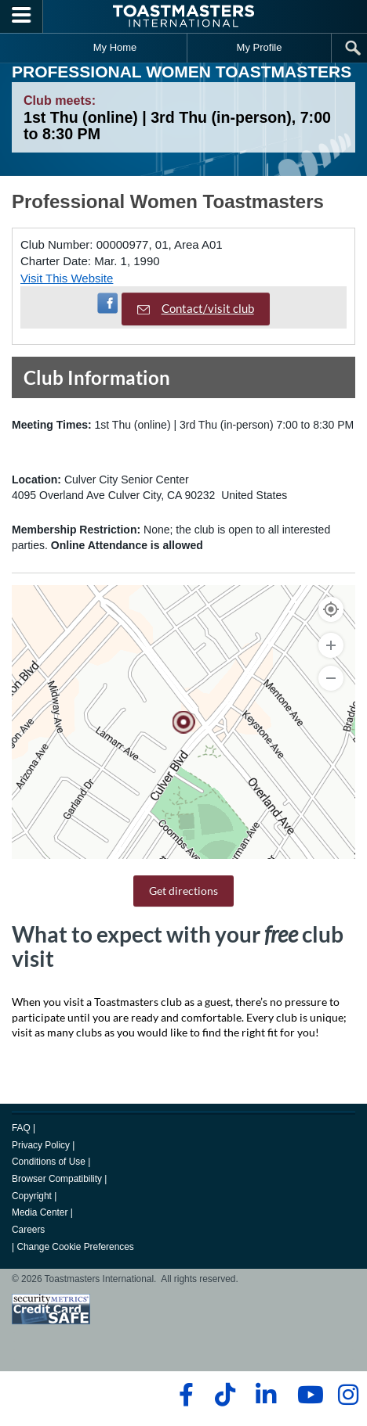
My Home (115, 47)
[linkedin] (265, 1394)
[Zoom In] (330, 645)
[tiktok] (224, 1394)
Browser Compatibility (57, 1178)
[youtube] (307, 1394)
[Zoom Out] (330, 678)
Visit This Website (66, 278)
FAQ (21, 1127)
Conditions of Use (48, 1161)
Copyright (32, 1196)
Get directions (183, 890)
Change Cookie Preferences (74, 1246)
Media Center (39, 1212)
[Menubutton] (21, 16)
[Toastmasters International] (183, 16)
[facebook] (184, 1394)
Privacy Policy (41, 1145)
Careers (28, 1229)
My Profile (259, 47)
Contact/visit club (195, 308)
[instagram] (347, 1394)
